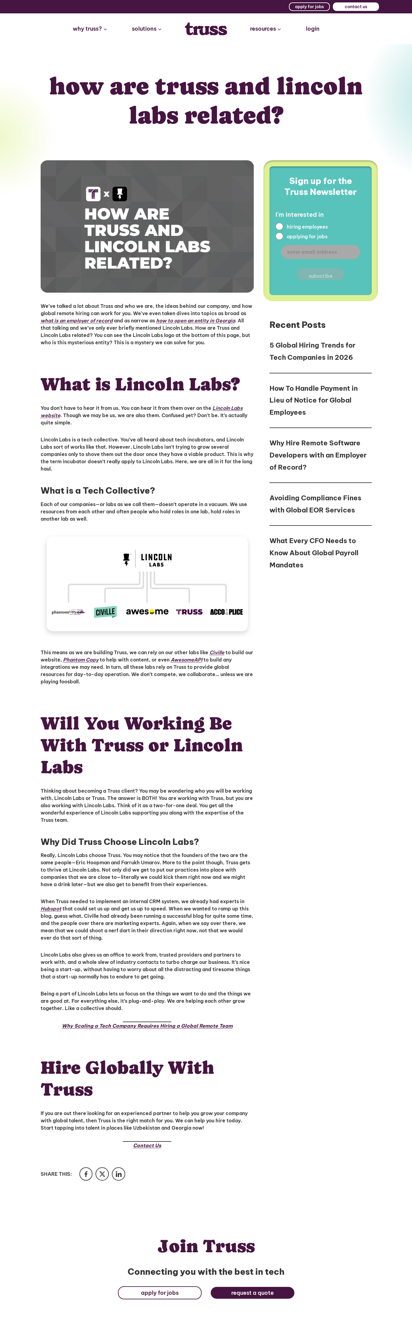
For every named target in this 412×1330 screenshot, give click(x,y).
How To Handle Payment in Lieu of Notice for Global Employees (314, 400)
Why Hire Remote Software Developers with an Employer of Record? (318, 455)
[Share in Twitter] (104, 1174)
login (313, 28)
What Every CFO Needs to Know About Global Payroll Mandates (314, 552)
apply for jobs (309, 6)
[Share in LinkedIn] (122, 1174)
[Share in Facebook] (86, 1174)
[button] (90, 29)
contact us (356, 6)
